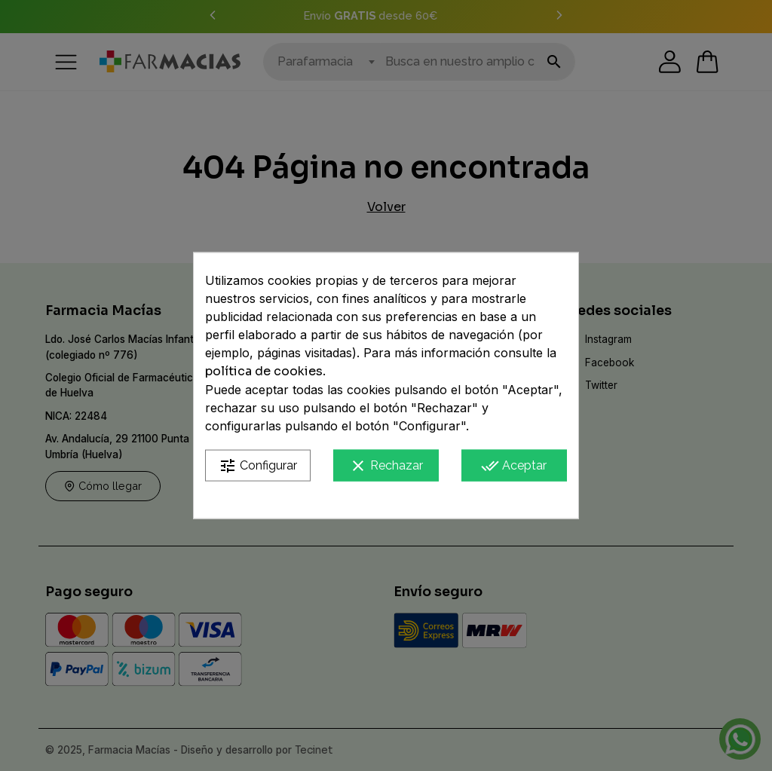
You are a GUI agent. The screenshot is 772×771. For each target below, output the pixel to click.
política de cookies (264, 370)
